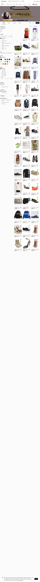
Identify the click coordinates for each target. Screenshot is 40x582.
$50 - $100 (3, 72)
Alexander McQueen (4, 45)
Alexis (2, 46)
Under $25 (3, 69)
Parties (20, 4)
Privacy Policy (20, 580)
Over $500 (3, 75)
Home (17, 4)
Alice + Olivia (3, 48)
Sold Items (2, 103)
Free (1, 85)
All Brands (2, 38)
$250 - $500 (3, 74)
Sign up (38, 1)
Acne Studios (3, 40)
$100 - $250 (3, 73)
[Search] (17, 1)
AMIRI (2, 49)
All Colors (2, 57)
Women (8, 4)
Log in (35, 1)
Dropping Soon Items (4, 102)
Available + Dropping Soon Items (5, 100)
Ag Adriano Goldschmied (5, 43)
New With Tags (3, 92)
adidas (2, 41)
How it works (29, 4)
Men (11, 4)
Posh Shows (25, 4)
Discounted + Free (4, 86)
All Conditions (3, 91)
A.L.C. (2, 39)
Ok (36, 578)
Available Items (3, 98)
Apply (11, 78)
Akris (2, 44)
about (33, 22)
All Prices (2, 68)
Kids (14, 4)
